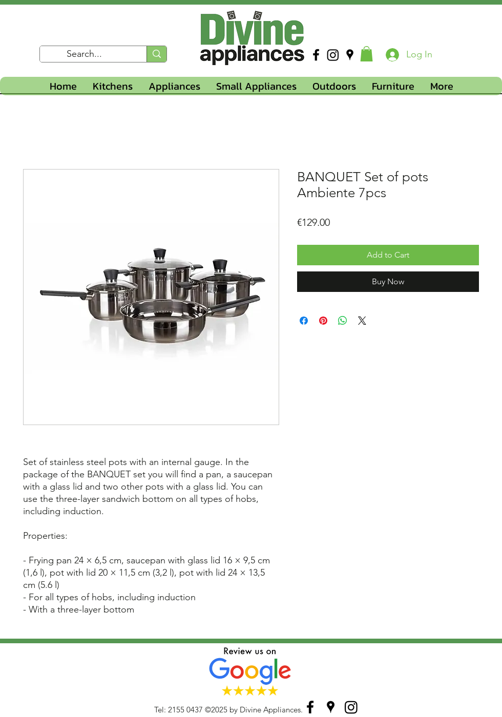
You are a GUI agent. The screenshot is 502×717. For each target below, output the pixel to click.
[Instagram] (333, 54)
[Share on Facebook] (304, 320)
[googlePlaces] (350, 54)
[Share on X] (362, 320)
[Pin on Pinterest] (323, 320)
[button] (366, 53)
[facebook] (316, 54)
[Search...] (84, 54)
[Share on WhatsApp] (343, 320)
